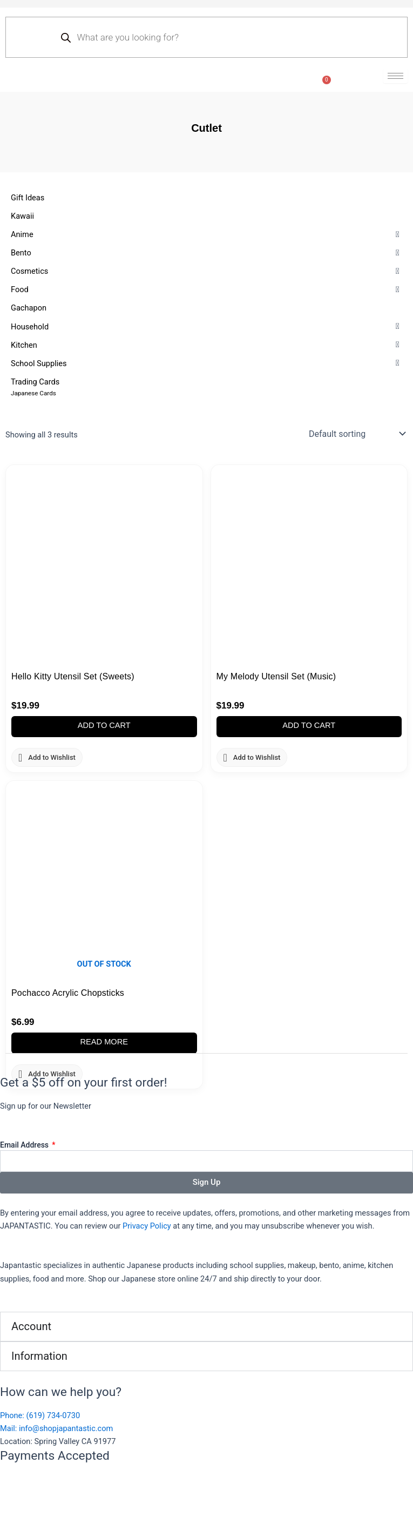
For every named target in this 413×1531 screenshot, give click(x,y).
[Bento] (206, 253)
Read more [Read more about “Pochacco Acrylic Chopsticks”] (104, 1041)
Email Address (25, 1145)
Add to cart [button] (104, 725)
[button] (22, 234)
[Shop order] (356, 433)
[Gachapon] (206, 308)
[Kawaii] (206, 216)
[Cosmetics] (206, 271)
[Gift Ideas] (206, 197)
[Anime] (206, 234)
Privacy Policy (147, 1226)
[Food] (206, 289)
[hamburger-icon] (395, 76)
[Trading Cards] (206, 387)
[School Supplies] (206, 363)
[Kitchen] (206, 345)
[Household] (206, 327)
